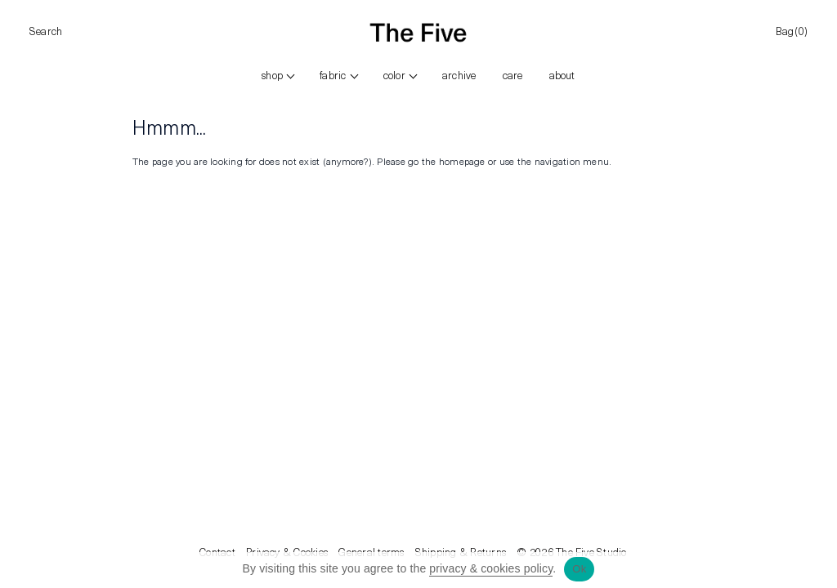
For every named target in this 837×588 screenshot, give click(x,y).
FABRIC (333, 76)
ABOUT (562, 76)
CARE (513, 76)
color (394, 76)
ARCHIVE (459, 76)
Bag (792, 32)
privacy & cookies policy (491, 568)
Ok (579, 569)
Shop (272, 76)
